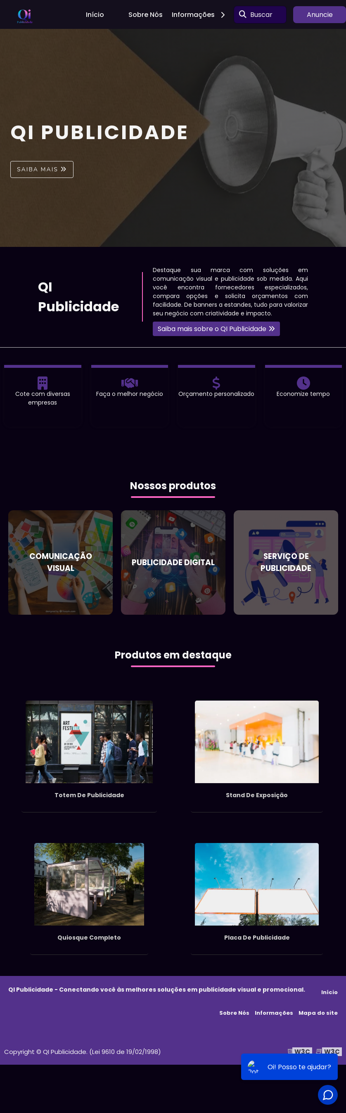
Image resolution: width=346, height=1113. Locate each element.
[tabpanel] (173, 138)
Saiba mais (37, 169)
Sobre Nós (145, 14)
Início (95, 14)
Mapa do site (318, 1013)
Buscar (261, 14)
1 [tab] (173, 236)
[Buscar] (243, 14)
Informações (201, 14)
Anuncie (320, 14)
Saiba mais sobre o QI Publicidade (212, 329)
